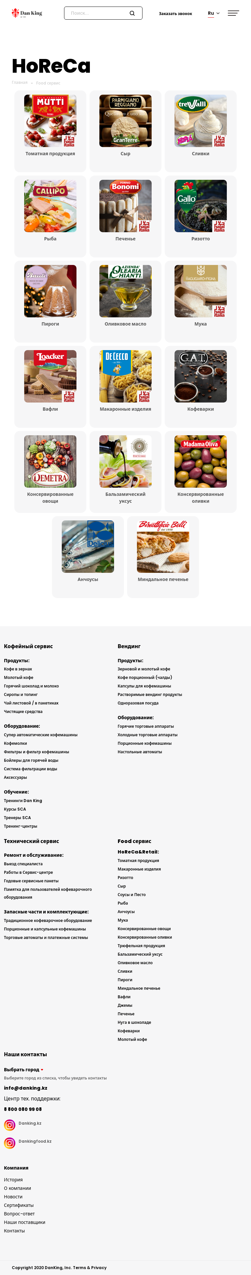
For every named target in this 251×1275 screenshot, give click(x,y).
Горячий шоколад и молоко (31, 686)
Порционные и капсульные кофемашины (45, 929)
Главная (19, 82)
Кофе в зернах (18, 669)
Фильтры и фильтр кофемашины (36, 752)
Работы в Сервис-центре (28, 872)
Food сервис (48, 83)
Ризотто (125, 877)
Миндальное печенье (139, 988)
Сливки (125, 971)
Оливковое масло (135, 963)
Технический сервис (31, 841)
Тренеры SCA (17, 817)
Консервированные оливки (145, 937)
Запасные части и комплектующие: (46, 912)
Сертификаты (19, 1205)
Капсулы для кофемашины (144, 686)
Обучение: (16, 792)
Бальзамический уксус (140, 954)
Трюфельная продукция (141, 945)
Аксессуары (15, 777)
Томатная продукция (138, 860)
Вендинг (129, 646)
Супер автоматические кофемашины (40, 735)
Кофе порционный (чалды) (145, 677)
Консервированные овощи (144, 928)
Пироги (125, 980)
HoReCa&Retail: (138, 852)
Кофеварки (129, 1031)
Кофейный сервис (28, 646)
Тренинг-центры (20, 826)
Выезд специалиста (23, 864)
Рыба (123, 903)
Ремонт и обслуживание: (33, 855)
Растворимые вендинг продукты (150, 694)
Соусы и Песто (132, 894)
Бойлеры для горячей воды (31, 760)
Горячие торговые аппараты (146, 726)
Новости (13, 1196)
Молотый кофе (18, 677)
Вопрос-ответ (19, 1213)
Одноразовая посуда (138, 703)
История (13, 1179)
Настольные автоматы (140, 752)
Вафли (124, 997)
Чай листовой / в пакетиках (31, 703)
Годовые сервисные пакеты (31, 881)
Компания (16, 1168)
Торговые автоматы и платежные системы (46, 937)
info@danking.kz (25, 1088)
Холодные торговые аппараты (147, 735)
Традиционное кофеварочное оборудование (48, 920)
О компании (17, 1188)
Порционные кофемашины (145, 743)
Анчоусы (126, 911)
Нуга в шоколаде (134, 1022)
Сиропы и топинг (21, 694)
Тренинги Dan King (23, 800)
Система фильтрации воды (30, 769)
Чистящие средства (23, 711)
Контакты (14, 1231)
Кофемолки (15, 743)
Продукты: (16, 660)
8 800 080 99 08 (23, 1109)
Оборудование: (22, 726)
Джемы (125, 1005)
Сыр (122, 886)
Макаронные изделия (139, 869)
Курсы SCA (15, 809)
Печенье (126, 1014)
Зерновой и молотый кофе (144, 669)
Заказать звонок (175, 13)
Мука (123, 920)
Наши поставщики (24, 1222)
